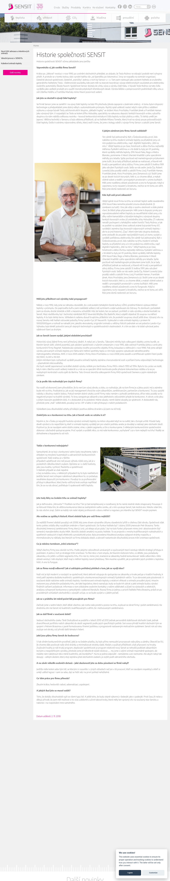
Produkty (76, 7)
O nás (57, 7)
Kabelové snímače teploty (11, 63)
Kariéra (87, 7)
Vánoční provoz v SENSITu (12, 58)
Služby (65, 7)
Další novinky (15, 72)
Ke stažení (98, 7)
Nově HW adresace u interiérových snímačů (15, 52)
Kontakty (110, 7)
